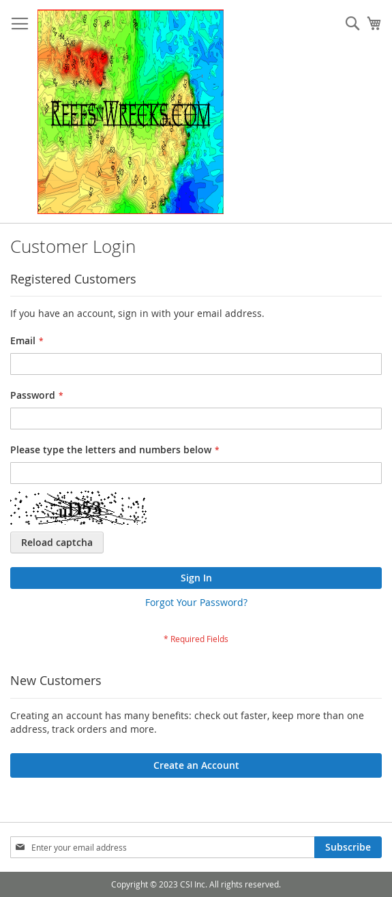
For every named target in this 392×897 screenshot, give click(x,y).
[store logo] (130, 112)
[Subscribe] (348, 847)
